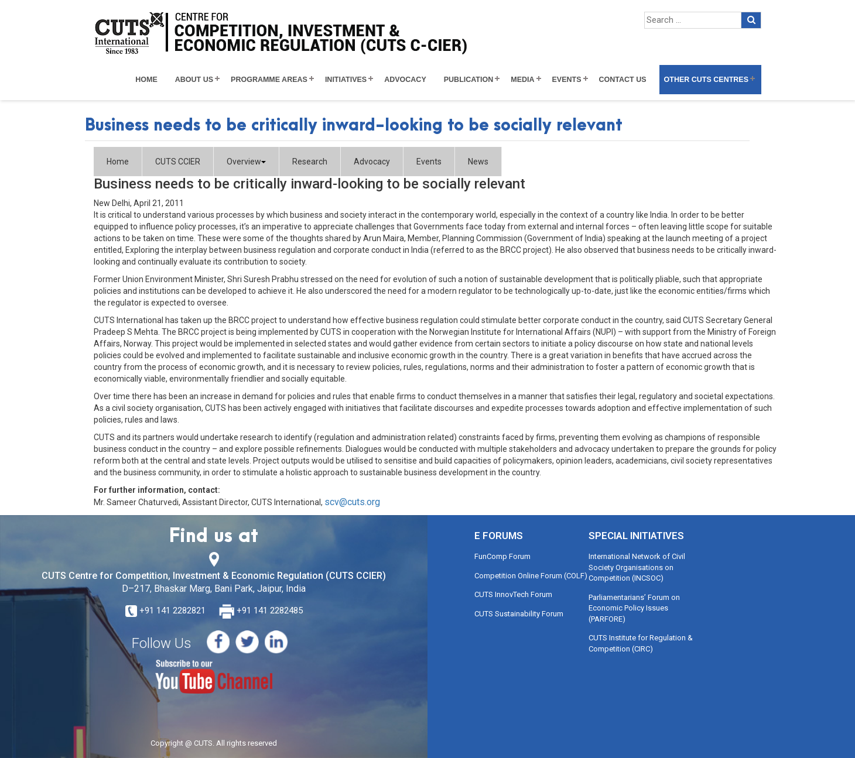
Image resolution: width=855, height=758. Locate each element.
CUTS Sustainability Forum (518, 613)
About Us (194, 80)
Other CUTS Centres (706, 80)
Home (146, 80)
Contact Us (623, 80)
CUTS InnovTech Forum (513, 594)
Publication (469, 80)
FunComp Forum (502, 556)
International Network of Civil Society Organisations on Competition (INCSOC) (637, 567)
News (478, 161)
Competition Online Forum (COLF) (530, 575)
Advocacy (405, 80)
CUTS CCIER (177, 161)
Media (522, 80)
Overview (246, 161)
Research (309, 161)
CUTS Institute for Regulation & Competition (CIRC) (641, 643)
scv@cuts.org (352, 501)
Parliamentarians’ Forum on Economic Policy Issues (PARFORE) (634, 608)
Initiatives (346, 80)
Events (567, 80)
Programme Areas (269, 80)
